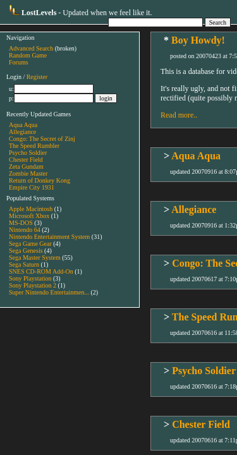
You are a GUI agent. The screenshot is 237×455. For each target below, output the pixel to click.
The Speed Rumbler (34, 145)
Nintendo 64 (24, 229)
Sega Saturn (24, 264)
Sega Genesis (26, 250)
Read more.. (179, 115)
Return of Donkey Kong (39, 180)
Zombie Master (28, 173)
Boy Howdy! (198, 40)
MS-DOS (21, 222)
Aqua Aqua (23, 124)
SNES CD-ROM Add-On (41, 271)
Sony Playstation (30, 278)
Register (37, 76)
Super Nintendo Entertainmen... (49, 292)
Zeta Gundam (26, 166)
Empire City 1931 (31, 187)
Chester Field (26, 159)
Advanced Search (31, 48)
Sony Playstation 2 (32, 285)
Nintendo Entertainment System (49, 236)
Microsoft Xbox (29, 215)
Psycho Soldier (28, 152)
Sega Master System (35, 257)
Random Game (28, 55)
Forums (18, 62)
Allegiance (22, 131)
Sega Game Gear (30, 243)
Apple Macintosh (30, 208)
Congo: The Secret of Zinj (42, 138)
